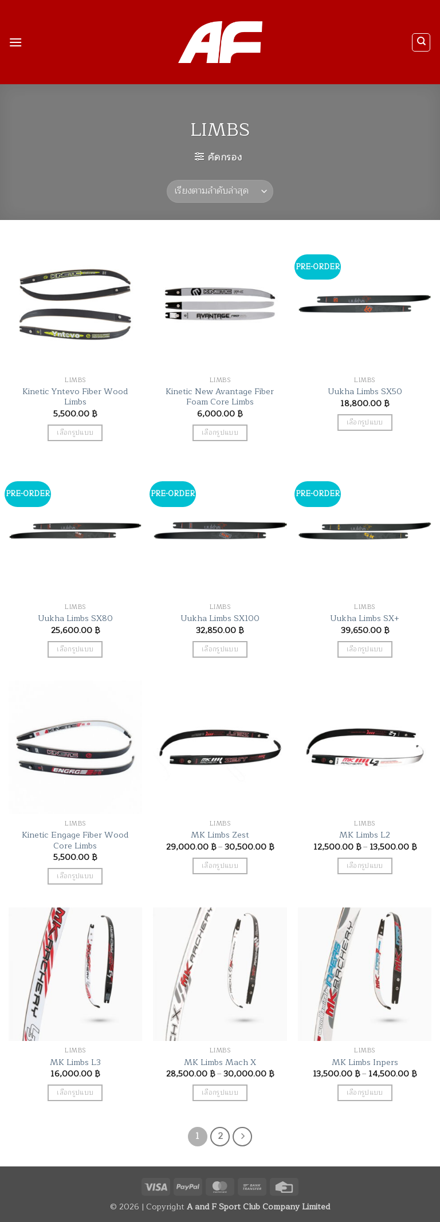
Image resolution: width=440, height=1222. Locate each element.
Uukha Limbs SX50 (365, 391)
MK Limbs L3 (75, 1062)
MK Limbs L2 (364, 835)
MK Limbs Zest (220, 835)
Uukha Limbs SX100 (220, 618)
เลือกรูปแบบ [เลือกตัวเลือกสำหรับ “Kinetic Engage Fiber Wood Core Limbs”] (75, 876)
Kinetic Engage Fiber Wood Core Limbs (75, 840)
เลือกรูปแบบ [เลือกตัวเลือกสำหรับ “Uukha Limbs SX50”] (365, 422)
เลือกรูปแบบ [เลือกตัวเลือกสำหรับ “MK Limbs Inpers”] (365, 1092)
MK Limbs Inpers (365, 1062)
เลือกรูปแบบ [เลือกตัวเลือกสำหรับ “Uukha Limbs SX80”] (75, 649)
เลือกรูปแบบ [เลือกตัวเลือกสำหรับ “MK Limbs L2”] (365, 865)
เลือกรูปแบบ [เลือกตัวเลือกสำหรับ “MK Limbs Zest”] (220, 865)
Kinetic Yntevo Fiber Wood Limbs (75, 396)
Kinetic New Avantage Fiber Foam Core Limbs (220, 396)
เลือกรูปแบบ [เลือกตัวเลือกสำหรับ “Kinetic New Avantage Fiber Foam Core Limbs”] (220, 432)
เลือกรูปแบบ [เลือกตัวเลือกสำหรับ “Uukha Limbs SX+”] (365, 649)
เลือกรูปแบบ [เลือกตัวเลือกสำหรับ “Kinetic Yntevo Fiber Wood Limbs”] (75, 432)
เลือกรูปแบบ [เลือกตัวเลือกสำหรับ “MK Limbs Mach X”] (220, 1092)
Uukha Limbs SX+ (364, 618)
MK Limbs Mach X (220, 1062)
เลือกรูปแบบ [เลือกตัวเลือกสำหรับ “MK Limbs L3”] (75, 1092)
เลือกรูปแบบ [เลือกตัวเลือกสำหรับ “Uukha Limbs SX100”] (220, 649)
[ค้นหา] (421, 42)
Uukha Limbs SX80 (75, 618)
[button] (15, 42)
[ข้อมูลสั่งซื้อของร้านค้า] (220, 191)
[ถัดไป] (242, 1136)
